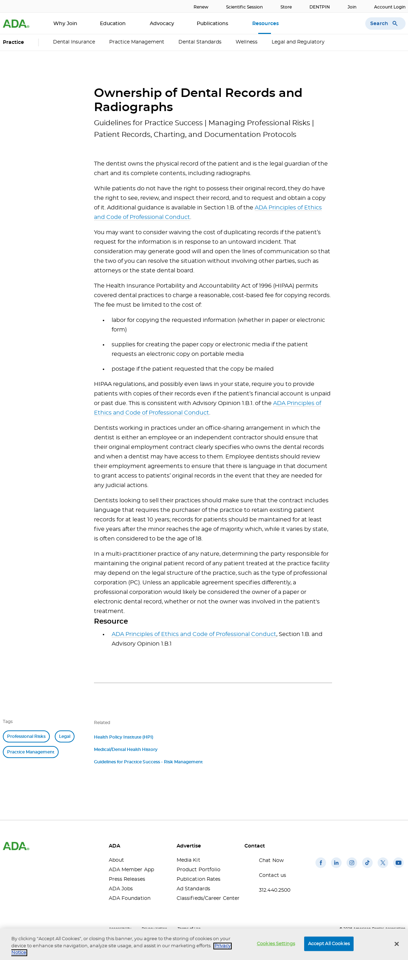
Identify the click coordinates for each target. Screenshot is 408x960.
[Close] (396, 944)
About (116, 860)
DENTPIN (319, 7)
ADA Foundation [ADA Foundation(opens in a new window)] (129, 898)
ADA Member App (131, 869)
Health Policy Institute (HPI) (123, 737)
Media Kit (188, 860)
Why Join (65, 23)
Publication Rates (199, 879)
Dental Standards (199, 42)
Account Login (390, 7)
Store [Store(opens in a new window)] (286, 7)
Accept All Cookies (329, 943)
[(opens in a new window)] (321, 868)
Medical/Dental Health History (126, 749)
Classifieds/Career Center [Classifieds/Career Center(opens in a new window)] (205, 898)
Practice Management (136, 42)
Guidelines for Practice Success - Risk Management (148, 762)
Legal (64, 736)
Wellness (247, 42)
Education (113, 23)
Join (352, 7)
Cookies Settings (276, 943)
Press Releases (127, 879)
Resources (266, 23)
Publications (213, 23)
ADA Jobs (121, 888)
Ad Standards (193, 888)
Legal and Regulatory (298, 42)
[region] (204, 944)
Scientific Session (244, 7)
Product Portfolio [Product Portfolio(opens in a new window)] (199, 869)
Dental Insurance (74, 42)
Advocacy (162, 23)
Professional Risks (26, 736)
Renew (201, 7)
